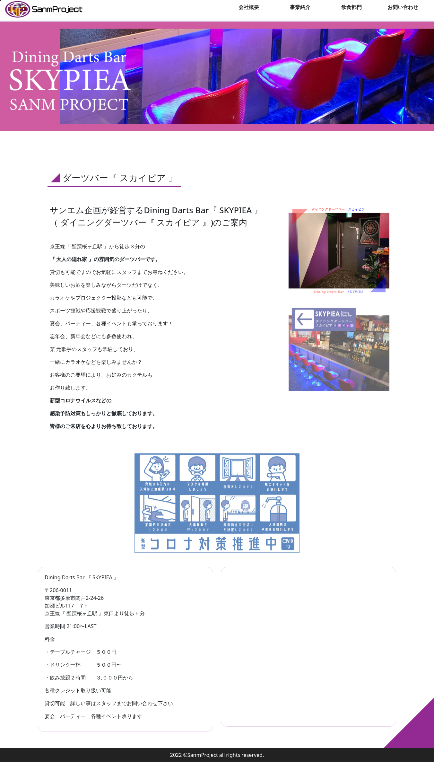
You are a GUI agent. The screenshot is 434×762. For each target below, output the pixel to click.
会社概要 (249, 7)
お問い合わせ (402, 7)
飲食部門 (351, 7)
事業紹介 (300, 7)
